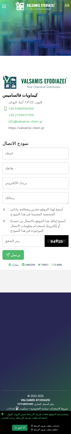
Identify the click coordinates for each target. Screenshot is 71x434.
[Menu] (4, 6)
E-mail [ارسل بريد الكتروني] (57, 264)
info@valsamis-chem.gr (25, 121)
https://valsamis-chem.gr (26, 128)
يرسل (13, 254)
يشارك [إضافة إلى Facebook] (14, 264)
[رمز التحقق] (23, 241)
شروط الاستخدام (59, 408)
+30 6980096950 (21, 108)
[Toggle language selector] (67, 6)
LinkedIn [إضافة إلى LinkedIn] (28, 264)
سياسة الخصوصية (39, 408)
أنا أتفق (20, 427)
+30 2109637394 (21, 115)
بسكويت (23, 408)
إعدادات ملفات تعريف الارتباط (45, 426)
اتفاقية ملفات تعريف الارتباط (44, 430)
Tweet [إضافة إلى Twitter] (43, 264)
